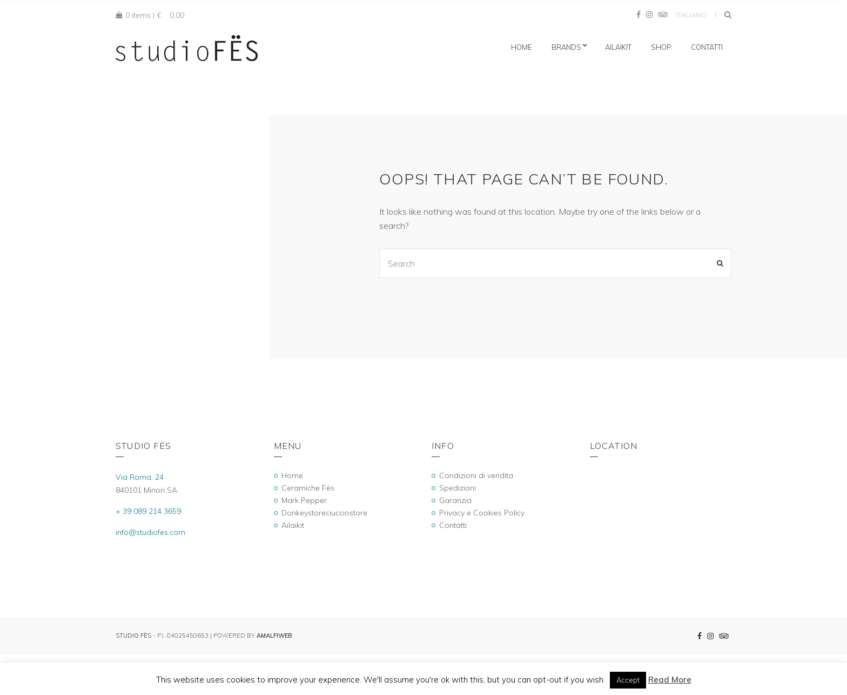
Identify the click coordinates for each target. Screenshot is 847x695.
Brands (566, 47)
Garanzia (455, 500)
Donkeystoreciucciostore (324, 513)
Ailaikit (618, 47)
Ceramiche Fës (307, 488)
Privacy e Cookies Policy (482, 513)
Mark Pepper (304, 500)
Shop (661, 47)
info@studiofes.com (150, 532)
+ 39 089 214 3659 (148, 511)
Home (521, 47)
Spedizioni (457, 488)
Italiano (691, 15)
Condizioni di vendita (476, 475)
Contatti (707, 47)
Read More (669, 679)
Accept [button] (628, 680)
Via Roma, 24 (140, 477)
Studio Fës (133, 635)
